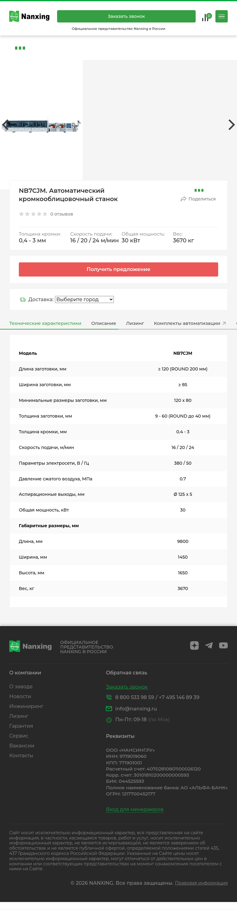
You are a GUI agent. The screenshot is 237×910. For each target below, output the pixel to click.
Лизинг (135, 323)
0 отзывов (61, 214)
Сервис (18, 736)
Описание (103, 323)
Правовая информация (201, 883)
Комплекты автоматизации (190, 323)
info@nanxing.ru (136, 709)
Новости (20, 696)
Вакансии (22, 746)
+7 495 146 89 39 (179, 697)
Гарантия (21, 726)
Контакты (21, 755)
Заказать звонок (126, 16)
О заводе (21, 687)
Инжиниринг (26, 706)
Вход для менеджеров (134, 809)
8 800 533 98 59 (134, 697)
